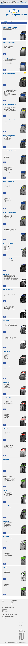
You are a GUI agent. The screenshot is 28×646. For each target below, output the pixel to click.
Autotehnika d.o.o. (4, 618)
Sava (11, 604)
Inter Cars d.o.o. (4, 610)
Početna (2, 21)
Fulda (11, 603)
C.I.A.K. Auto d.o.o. (4, 609)
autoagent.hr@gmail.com (22, 631)
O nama (3, 601)
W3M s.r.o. (24, 642)
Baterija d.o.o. (4, 608)
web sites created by (20, 642)
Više (4, 38)
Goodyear (12, 601)
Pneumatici (5, 21)
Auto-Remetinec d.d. (4, 617)
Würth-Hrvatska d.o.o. (5, 611)
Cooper (12, 602)
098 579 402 (20, 629)
